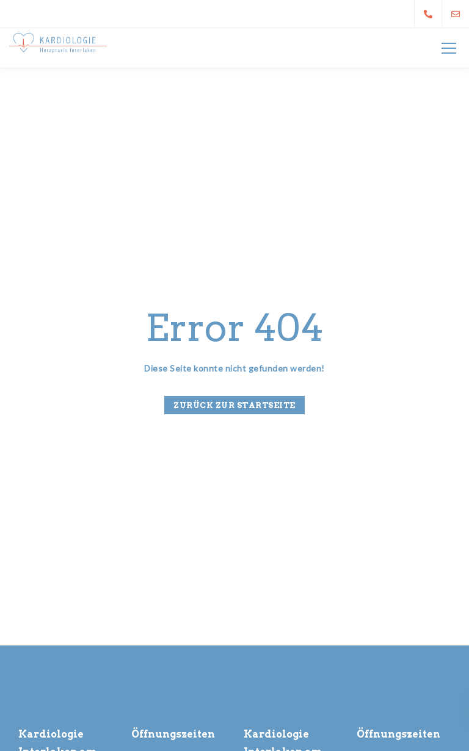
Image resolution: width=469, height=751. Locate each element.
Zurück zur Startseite (234, 405)
